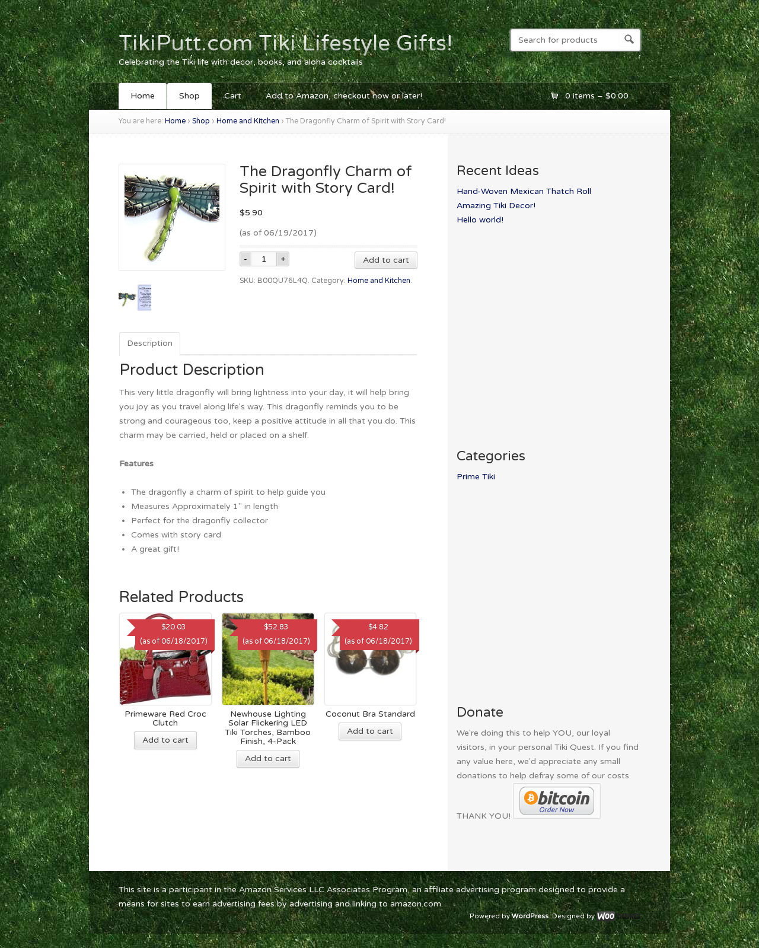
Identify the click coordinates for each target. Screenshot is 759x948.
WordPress (530, 916)
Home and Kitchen (247, 121)
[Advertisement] (556, 328)
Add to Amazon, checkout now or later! (344, 96)
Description (150, 343)
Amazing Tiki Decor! (496, 206)
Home (142, 96)
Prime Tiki (476, 477)
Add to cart (386, 260)
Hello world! (480, 220)
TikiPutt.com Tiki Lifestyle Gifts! (285, 43)
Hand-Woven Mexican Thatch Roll (524, 191)
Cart (232, 96)
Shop (189, 96)
